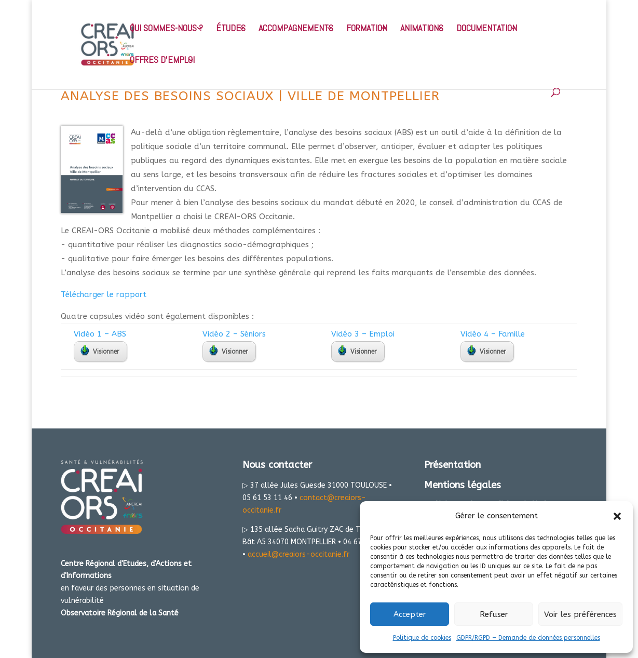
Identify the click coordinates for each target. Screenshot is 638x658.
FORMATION (366, 29)
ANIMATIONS (421, 29)
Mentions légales (462, 485)
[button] (617, 516)
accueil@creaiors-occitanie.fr (298, 554)
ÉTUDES (231, 29)
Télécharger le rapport (103, 294)
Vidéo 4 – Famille (492, 334)
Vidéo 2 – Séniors (234, 334)
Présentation (452, 465)
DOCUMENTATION (486, 29)
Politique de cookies (422, 637)
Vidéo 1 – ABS (100, 334)
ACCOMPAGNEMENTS (296, 29)
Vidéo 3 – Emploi (363, 334)
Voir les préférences (580, 614)
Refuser (494, 614)
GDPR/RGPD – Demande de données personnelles (528, 637)
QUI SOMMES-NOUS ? (166, 29)
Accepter (409, 614)
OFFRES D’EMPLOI (162, 60)
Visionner (99, 350)
